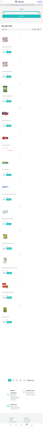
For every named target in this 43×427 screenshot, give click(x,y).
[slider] (2, 11)
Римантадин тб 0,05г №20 (7, 218)
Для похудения (27, 421)
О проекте (11, 419)
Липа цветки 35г (5, 317)
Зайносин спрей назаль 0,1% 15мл (9, 267)
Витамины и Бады (27, 419)
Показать (21, 16)
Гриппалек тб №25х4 (6, 120)
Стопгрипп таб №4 (6, 145)
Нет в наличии (10, 150)
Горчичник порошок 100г (7, 96)
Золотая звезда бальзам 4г (8, 292)
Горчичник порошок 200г (7, 243)
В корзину (9, 52)
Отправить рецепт (12, 421)
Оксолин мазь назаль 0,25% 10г (9, 194)
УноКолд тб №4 (5, 169)
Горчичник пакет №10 (7, 46)
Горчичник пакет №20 (7, 71)
